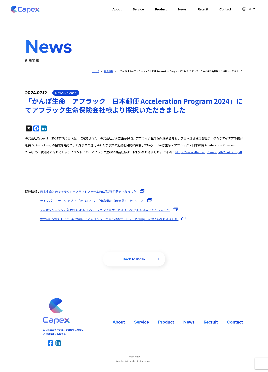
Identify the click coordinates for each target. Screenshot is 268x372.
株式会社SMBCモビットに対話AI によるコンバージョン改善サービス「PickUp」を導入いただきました (109, 219)
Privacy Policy (134, 356)
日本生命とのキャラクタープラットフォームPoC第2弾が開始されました (88, 191)
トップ (95, 71)
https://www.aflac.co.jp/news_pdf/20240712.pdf (208, 152)
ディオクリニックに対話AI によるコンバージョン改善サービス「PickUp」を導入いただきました (105, 210)
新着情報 (108, 71)
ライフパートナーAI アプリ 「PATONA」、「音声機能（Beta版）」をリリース (92, 200)
